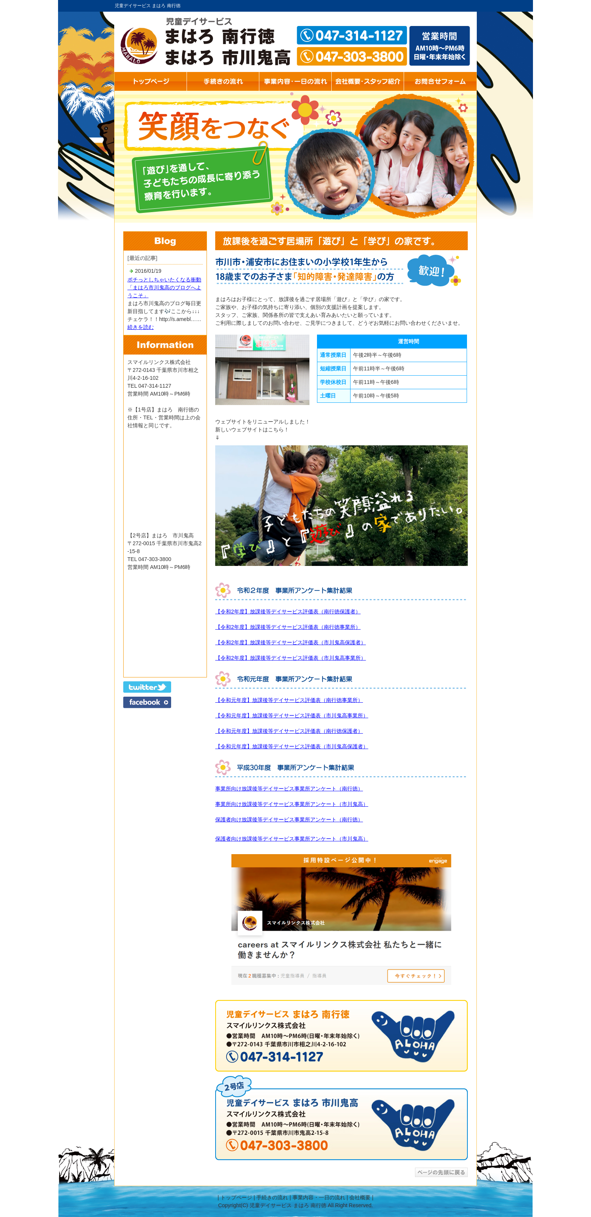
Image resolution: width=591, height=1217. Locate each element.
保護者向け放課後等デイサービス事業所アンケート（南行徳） (289, 819)
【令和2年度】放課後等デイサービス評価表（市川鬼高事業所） (290, 658)
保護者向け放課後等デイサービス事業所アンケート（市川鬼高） (291, 839)
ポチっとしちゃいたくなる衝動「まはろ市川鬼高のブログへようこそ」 (164, 287)
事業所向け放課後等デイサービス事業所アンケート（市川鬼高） (291, 804)
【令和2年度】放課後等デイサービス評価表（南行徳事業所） (288, 627)
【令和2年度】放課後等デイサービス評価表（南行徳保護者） (288, 611)
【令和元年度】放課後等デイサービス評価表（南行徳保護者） (289, 731)
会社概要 (360, 1197)
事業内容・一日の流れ (318, 1197)
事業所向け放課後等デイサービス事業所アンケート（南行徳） (289, 789)
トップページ (236, 1197)
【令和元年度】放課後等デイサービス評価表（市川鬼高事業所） (291, 715)
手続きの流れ (272, 1197)
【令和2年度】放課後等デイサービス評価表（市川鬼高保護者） (290, 642)
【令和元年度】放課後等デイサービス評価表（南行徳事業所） (289, 700)
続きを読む (140, 327)
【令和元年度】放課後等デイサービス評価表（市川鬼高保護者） (291, 746)
